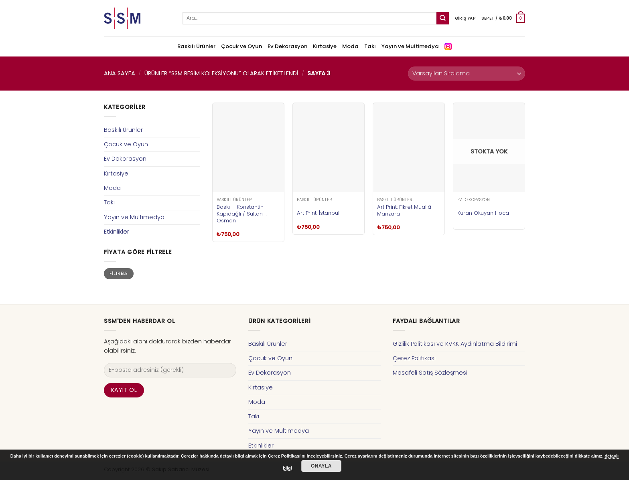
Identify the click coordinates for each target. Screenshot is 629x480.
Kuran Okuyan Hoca (483, 213)
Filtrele (119, 273)
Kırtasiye (325, 46)
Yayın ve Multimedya (410, 46)
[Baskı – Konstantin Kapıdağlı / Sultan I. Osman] (248, 147)
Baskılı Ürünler (196, 46)
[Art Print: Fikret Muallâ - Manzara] (408, 147)
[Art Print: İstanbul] (328, 147)
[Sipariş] (466, 74)
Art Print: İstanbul (318, 213)
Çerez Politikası (414, 358)
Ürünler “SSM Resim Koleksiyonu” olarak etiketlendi (221, 73)
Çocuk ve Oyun (241, 46)
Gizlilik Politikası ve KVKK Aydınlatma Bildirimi (455, 344)
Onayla (321, 466)
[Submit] (442, 18)
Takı (370, 46)
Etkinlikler (116, 232)
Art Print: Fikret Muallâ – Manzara (406, 210)
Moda (350, 46)
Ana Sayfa (119, 73)
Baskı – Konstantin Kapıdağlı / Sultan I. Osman (241, 214)
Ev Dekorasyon (287, 46)
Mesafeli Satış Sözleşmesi (430, 373)
